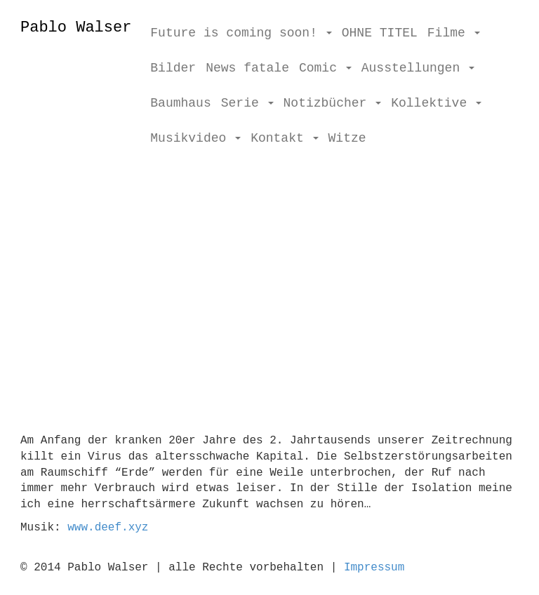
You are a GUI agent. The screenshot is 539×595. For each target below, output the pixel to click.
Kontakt (284, 138)
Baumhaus (180, 103)
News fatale (247, 68)
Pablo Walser (75, 27)
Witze (347, 138)
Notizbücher (333, 103)
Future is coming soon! (240, 33)
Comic (325, 68)
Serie (247, 103)
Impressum (374, 567)
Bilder (173, 68)
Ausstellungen (417, 68)
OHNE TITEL (380, 33)
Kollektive (436, 103)
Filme (453, 33)
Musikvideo (195, 138)
